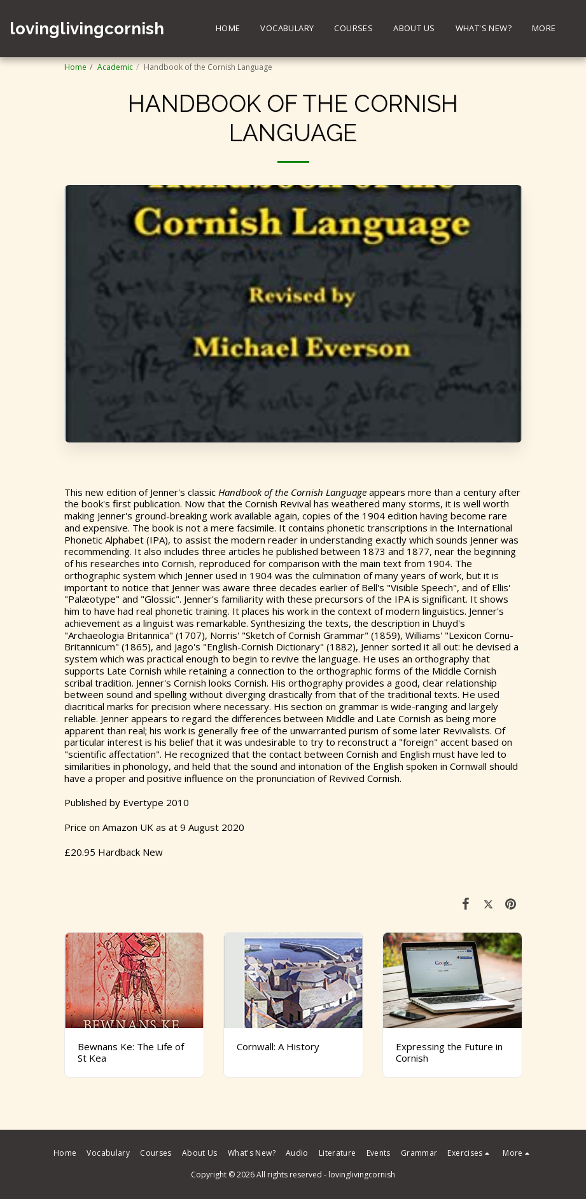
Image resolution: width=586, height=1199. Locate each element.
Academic (115, 67)
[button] (469, 1153)
